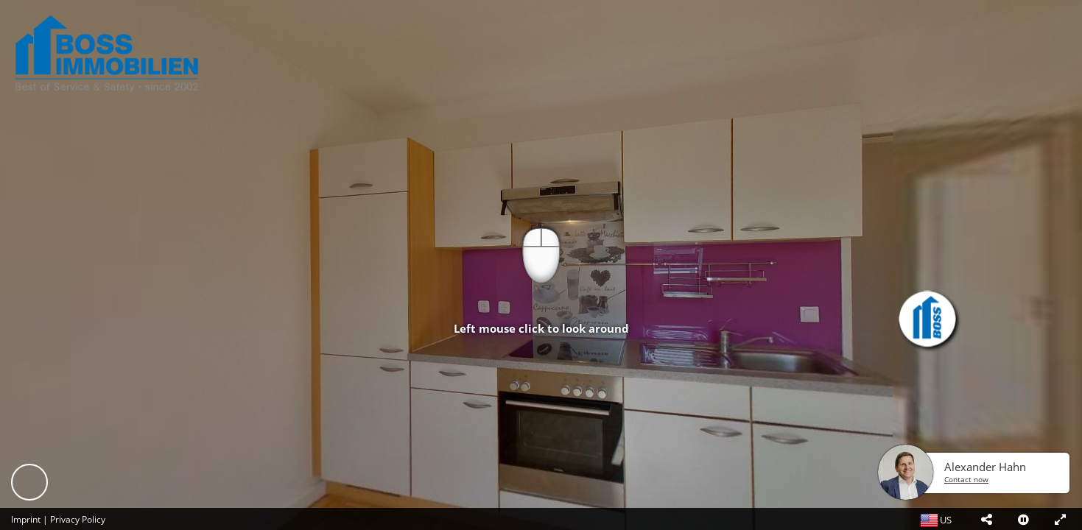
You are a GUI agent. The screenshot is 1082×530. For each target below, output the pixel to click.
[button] (986, 519)
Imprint (26, 519)
